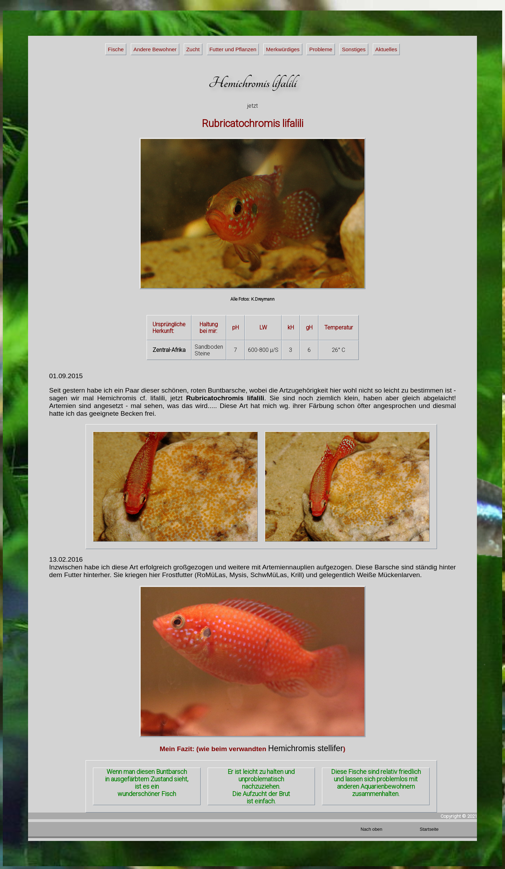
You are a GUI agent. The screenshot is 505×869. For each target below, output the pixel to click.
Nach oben (371, 829)
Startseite (429, 829)
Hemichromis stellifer (305, 748)
